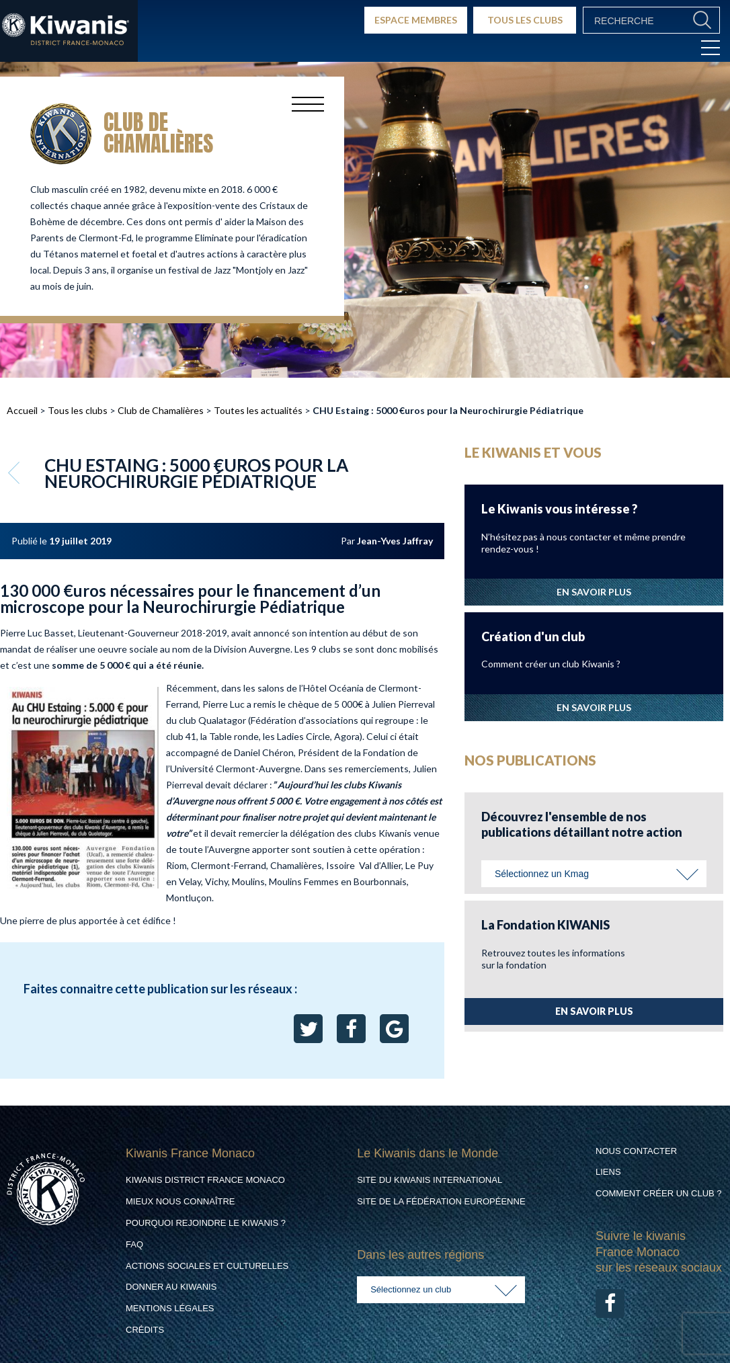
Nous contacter (636, 1151)
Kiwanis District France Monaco (205, 1180)
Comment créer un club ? (659, 1193)
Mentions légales (170, 1308)
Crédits (145, 1330)
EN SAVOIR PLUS (594, 591)
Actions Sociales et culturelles (207, 1266)
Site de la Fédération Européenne (441, 1201)
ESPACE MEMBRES (415, 20)
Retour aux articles (15, 472)
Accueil (22, 410)
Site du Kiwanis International (429, 1180)
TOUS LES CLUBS (525, 20)
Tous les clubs (78, 410)
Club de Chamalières (161, 410)
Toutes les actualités (258, 410)
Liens (608, 1172)
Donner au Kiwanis (171, 1287)
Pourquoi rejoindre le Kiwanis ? (206, 1223)
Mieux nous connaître (180, 1201)
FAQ (134, 1244)
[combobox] (593, 873)
